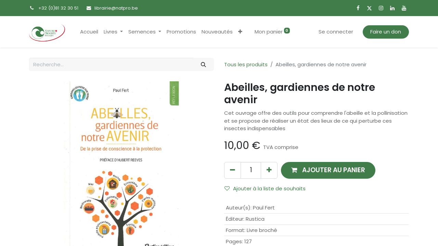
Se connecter (336, 31)
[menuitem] (89, 32)
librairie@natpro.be (116, 8)
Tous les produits (246, 64)
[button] (240, 32)
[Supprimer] (232, 170)
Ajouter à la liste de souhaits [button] (265, 188)
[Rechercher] (203, 64)
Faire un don (385, 31)
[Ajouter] (269, 170)
